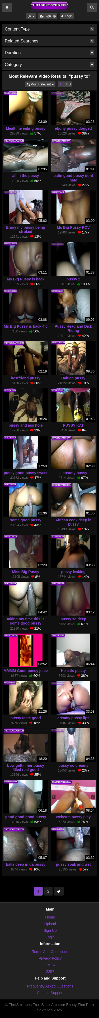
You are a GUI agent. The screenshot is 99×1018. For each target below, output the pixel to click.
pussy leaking (73, 572)
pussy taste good (26, 718)
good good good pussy (25, 817)
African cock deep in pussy (73, 522)
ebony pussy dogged (73, 128)
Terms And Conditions (50, 952)
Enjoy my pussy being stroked (25, 229)
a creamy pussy (73, 473)
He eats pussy (73, 671)
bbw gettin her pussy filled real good (25, 767)
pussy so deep (73, 619)
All (61, 84)
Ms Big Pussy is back (25, 279)
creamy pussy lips (73, 718)
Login (67, 16)
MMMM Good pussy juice (26, 671)
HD (68, 84)
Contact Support (50, 993)
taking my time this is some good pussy (25, 621)
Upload (50, 924)
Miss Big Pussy (25, 572)
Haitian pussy (73, 378)
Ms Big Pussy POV (73, 227)
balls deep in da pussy (25, 864)
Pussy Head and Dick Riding (73, 328)
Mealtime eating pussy (25, 128)
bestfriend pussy (25, 378)
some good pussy (25, 520)
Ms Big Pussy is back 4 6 (26, 326)
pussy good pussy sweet (26, 473)
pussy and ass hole (26, 425)
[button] (31, 16)
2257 (50, 971)
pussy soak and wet (73, 864)
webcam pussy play (73, 817)
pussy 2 (73, 279)
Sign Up (48, 16)
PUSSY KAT (73, 425)
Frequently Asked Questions (50, 986)
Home (50, 917)
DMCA (50, 965)
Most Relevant (41, 84)
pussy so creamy (73, 765)
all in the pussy (25, 176)
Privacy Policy (50, 958)
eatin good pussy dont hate (73, 178)
